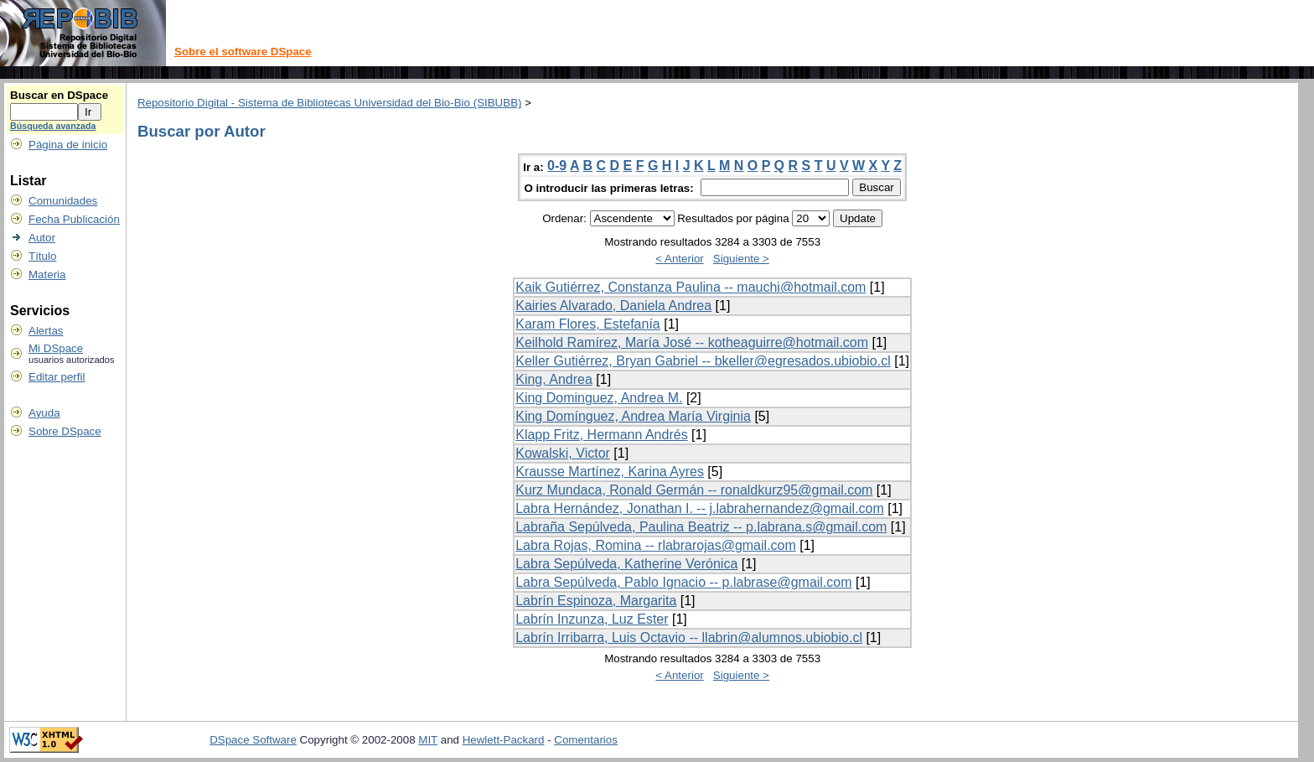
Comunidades (62, 200)
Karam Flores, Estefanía (587, 324)
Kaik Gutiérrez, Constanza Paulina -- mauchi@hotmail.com (690, 287)
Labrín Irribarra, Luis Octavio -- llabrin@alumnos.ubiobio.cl (688, 637)
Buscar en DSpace (59, 95)
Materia (46, 274)
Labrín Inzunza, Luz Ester (591, 619)
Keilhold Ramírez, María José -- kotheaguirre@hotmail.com (691, 342)
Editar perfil (56, 377)
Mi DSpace (55, 348)
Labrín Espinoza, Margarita (595, 601)
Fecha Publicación (74, 219)
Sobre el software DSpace (243, 51)
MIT (427, 739)
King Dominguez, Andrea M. (598, 398)
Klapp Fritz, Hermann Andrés (601, 435)
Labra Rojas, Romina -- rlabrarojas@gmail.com (655, 545)
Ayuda (44, 413)
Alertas (45, 330)
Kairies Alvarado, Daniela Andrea (613, 305)
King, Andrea (553, 379)
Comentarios (586, 739)
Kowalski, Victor (562, 453)
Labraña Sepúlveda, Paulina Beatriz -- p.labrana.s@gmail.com (701, 527)
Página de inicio (67, 144)
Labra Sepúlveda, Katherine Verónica (626, 564)
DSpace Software (253, 739)
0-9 (556, 165)
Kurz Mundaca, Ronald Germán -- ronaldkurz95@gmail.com (693, 490)
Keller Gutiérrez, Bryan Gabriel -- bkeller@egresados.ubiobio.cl (703, 361)
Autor (41, 237)
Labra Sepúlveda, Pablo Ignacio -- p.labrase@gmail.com (683, 582)
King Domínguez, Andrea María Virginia (633, 416)
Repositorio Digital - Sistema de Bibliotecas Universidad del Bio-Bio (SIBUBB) (329, 102)
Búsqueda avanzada (53, 126)
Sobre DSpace (64, 431)
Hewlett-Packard (504, 739)
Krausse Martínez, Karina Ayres (609, 471)
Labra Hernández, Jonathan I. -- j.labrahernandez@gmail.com (699, 508)
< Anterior (679, 258)
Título (42, 256)
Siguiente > (741, 258)
